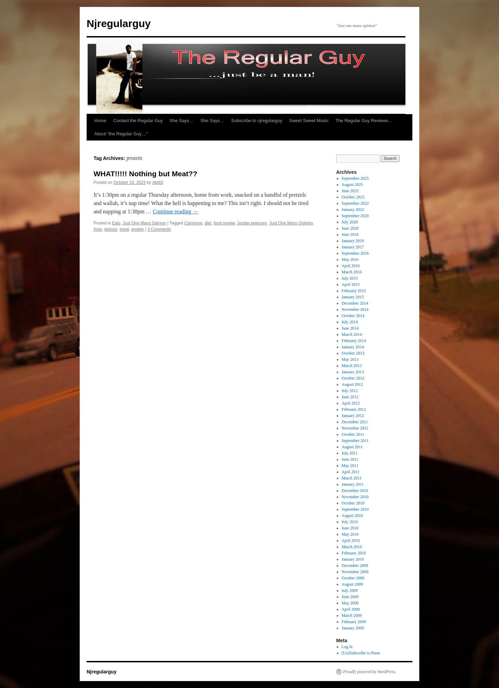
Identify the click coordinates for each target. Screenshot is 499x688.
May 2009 (350, 603)
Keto (98, 229)
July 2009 (350, 590)
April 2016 (351, 265)
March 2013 (352, 365)
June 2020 (350, 228)
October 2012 (353, 378)
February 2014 (354, 340)
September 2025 (355, 178)
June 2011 (350, 459)
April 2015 (351, 284)
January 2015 (353, 297)
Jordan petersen (252, 223)
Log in (347, 646)
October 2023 (353, 197)
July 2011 (350, 453)
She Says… (182, 120)
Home (100, 120)
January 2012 (353, 415)
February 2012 (354, 409)
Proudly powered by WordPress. (369, 671)
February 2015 (354, 290)
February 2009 (354, 621)
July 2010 (350, 521)
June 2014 (350, 328)
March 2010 (352, 546)
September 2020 (355, 215)
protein (137, 229)
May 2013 (350, 359)
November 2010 (355, 496)
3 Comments (159, 229)
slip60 (157, 182)
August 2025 (352, 184)
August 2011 (352, 446)
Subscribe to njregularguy (256, 120)
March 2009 (352, 615)
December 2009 (355, 565)
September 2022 (355, 203)
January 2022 (353, 209)
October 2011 (353, 434)
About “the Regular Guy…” (121, 133)
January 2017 (353, 247)
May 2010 (350, 534)
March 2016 (352, 272)
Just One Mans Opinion (144, 223)
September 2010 (355, 509)
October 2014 (353, 315)
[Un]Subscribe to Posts (361, 653)
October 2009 (353, 578)
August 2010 (352, 515)
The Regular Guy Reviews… (364, 120)
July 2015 (350, 278)
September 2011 (355, 440)
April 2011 (351, 471)
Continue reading (175, 211)
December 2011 (355, 421)
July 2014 (350, 322)
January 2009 (353, 628)
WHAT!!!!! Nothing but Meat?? (145, 174)
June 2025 (350, 190)
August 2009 (352, 584)
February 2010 (354, 553)
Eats (116, 223)
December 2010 (355, 490)
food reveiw (224, 223)
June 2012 (350, 396)
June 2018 (350, 234)
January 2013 (353, 372)
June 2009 (350, 596)
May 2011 (350, 465)
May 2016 (350, 259)
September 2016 (355, 253)
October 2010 (353, 503)
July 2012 (350, 390)
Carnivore (193, 223)
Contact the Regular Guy (138, 120)
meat (124, 229)
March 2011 (352, 478)
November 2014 (355, 309)
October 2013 (353, 353)
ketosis (110, 229)
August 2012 (352, 384)
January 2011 (353, 484)
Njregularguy (119, 23)
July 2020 (350, 222)
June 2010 (350, 528)
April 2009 (351, 609)
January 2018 (353, 240)
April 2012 (351, 403)
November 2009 (355, 571)
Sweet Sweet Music (309, 120)
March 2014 (352, 334)
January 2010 (353, 559)
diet (208, 223)
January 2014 (353, 347)
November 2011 (355, 428)
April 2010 (351, 540)
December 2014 (355, 303)
